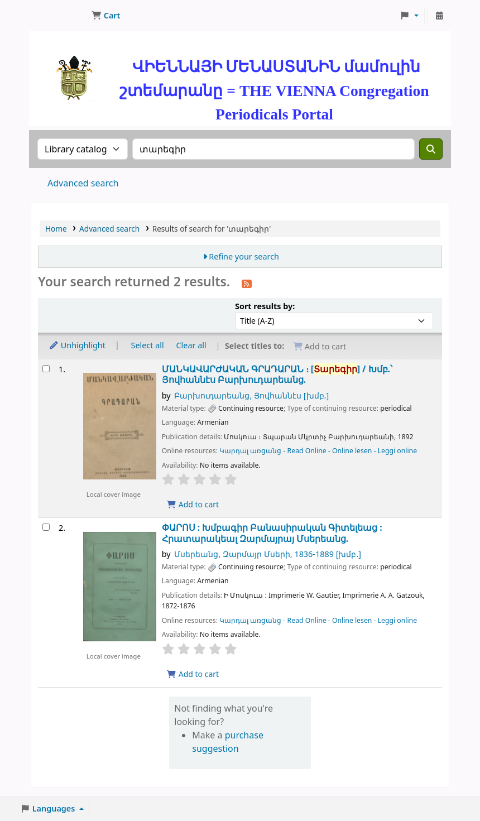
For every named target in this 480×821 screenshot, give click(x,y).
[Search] (431, 149)
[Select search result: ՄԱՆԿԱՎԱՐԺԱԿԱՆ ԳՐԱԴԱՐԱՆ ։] (46, 368)
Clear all (191, 345)
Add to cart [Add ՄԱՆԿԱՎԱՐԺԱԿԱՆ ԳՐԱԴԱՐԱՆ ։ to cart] (193, 504)
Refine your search (244, 256)
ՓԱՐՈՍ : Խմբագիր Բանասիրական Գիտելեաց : (272, 533)
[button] (105, 15)
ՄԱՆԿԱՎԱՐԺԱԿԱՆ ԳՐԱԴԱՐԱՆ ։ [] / (277, 375)
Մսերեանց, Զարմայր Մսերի (267, 554)
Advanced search (82, 183)
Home (56, 228)
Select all (147, 345)
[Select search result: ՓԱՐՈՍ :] (46, 527)
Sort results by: (265, 306)
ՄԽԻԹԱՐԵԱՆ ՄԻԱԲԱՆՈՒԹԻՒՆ (59, 15)
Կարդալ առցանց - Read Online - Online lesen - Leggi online (318, 450)
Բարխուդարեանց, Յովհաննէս (251, 395)
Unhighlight (77, 345)
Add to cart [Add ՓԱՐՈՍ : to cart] (193, 674)
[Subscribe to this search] (246, 283)
